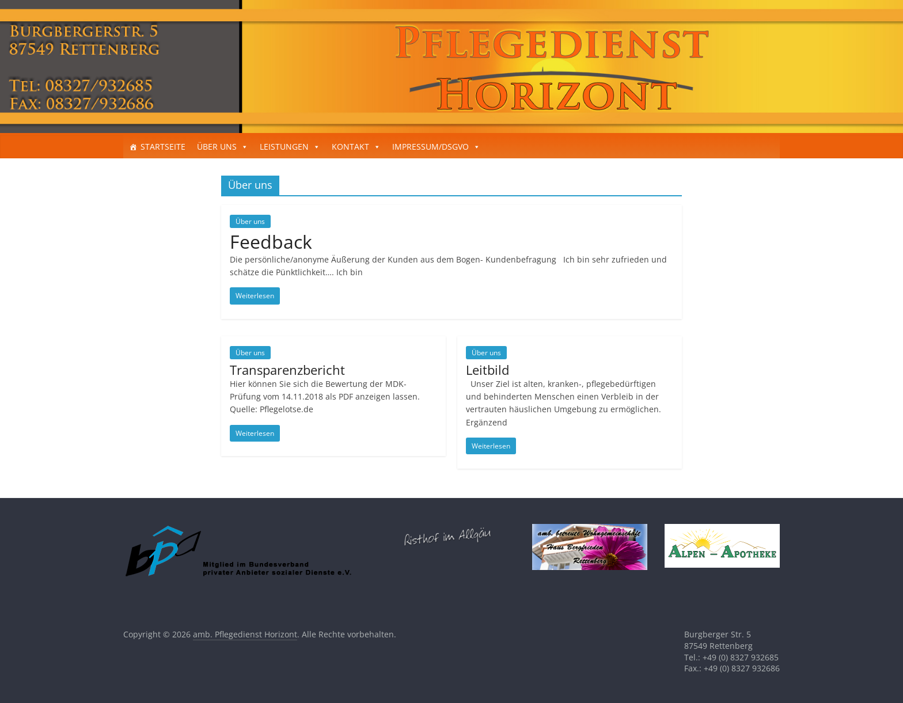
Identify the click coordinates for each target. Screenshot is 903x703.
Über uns (250, 221)
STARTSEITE (163, 146)
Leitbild (487, 369)
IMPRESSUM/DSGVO (430, 146)
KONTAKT (350, 146)
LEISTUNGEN (284, 146)
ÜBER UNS (217, 146)
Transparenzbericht (287, 369)
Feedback (271, 241)
